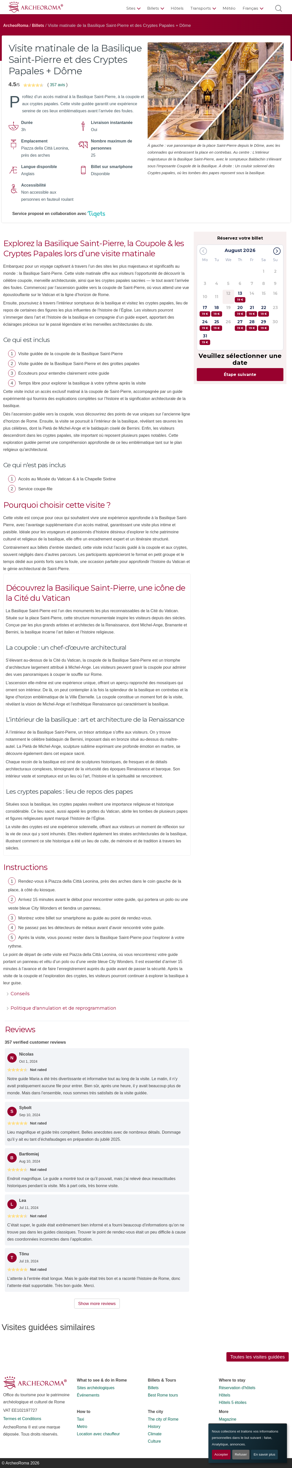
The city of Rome (163, 1419)
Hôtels (177, 8)
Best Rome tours (163, 1395)
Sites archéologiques (96, 1388)
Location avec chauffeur (98, 1434)
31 (205, 339)
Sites (130, 8)
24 (205, 325)
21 (251, 311)
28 (251, 325)
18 (216, 311)
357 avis (57, 85)
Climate (155, 1434)
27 (240, 325)
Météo (229, 8)
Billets (153, 8)
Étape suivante (240, 374)
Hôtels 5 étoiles (232, 1402)
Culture (154, 1441)
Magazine (227, 1419)
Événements (88, 1395)
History (154, 1426)
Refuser (241, 1454)
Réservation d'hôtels (237, 1388)
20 (240, 311)
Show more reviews (97, 1303)
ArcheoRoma (16, 25)
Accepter (221, 1454)
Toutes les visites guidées (257, 1357)
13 (240, 296)
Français (250, 8)
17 (205, 311)
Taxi (80, 1419)
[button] (277, 251)
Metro (82, 1426)
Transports (200, 8)
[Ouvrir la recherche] (278, 8)
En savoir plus (264, 1454)
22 (263, 311)
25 (216, 325)
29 (263, 325)
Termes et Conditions (22, 1419)
